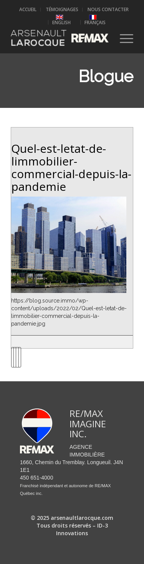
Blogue (105, 76)
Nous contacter (108, 9)
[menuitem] (28, 10)
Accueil (27, 9)
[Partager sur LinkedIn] (17, 357)
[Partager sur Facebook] (12, 357)
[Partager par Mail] (20, 357)
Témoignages (62, 9)
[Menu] (122, 38)
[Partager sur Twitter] (15, 357)
